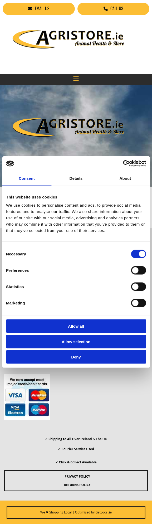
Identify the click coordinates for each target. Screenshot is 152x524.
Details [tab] (76, 178)
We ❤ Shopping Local (56, 512)
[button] (39, 9)
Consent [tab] (27, 178)
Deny (76, 357)
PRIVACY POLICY (76, 476)
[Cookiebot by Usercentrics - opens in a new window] (123, 163)
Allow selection (76, 341)
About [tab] (125, 178)
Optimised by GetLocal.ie (93, 512)
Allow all (76, 326)
